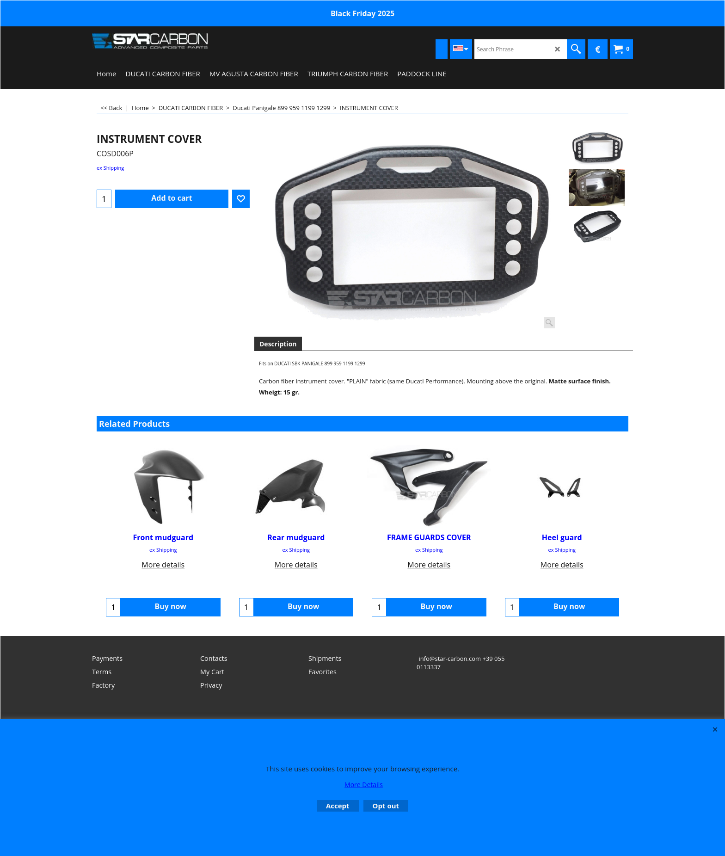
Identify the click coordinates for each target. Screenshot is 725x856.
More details (162, 565)
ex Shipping (110, 167)
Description (278, 343)
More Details (363, 784)
